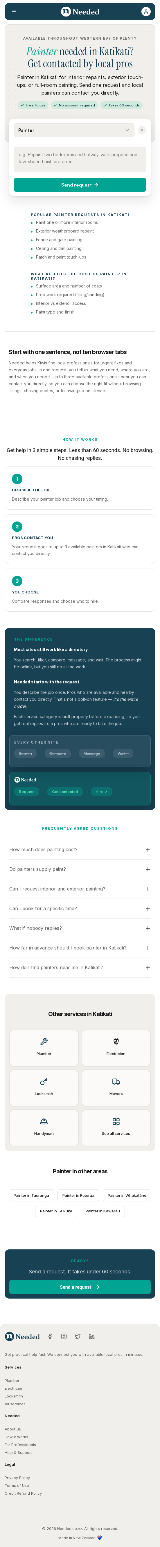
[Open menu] (14, 11)
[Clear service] (142, 130)
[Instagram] (64, 1336)
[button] (146, 11)
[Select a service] (74, 130)
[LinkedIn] (92, 1336)
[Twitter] (78, 1336)
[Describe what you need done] (80, 159)
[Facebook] (50, 1336)
